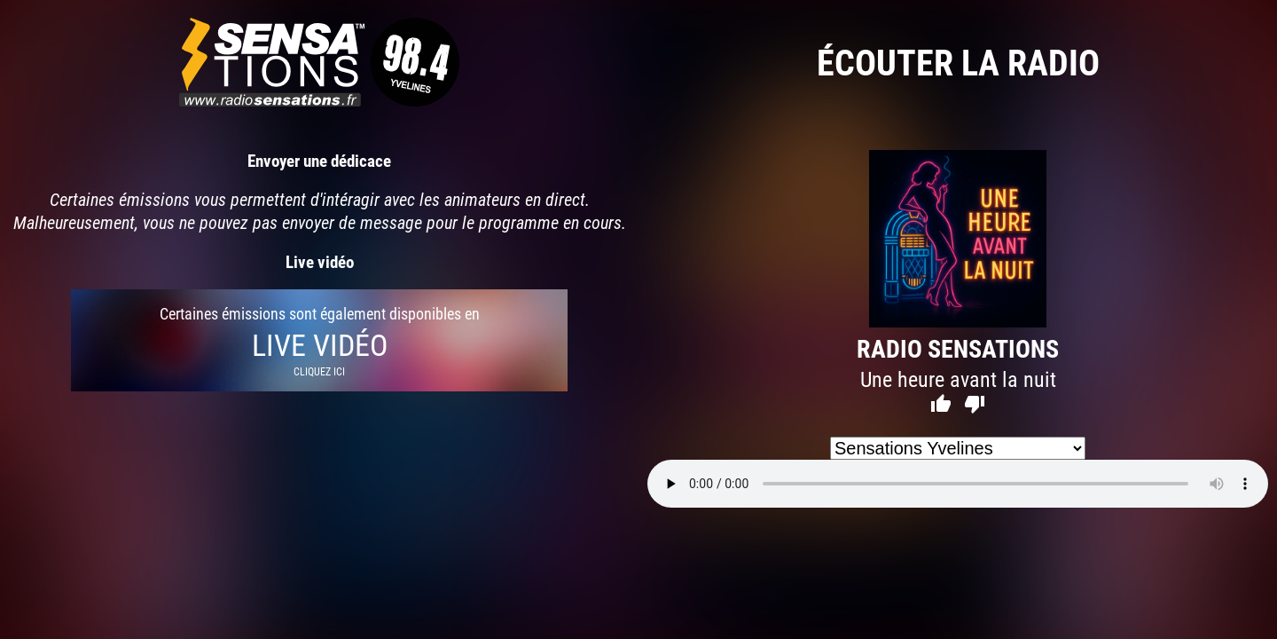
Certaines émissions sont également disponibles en (319, 340)
